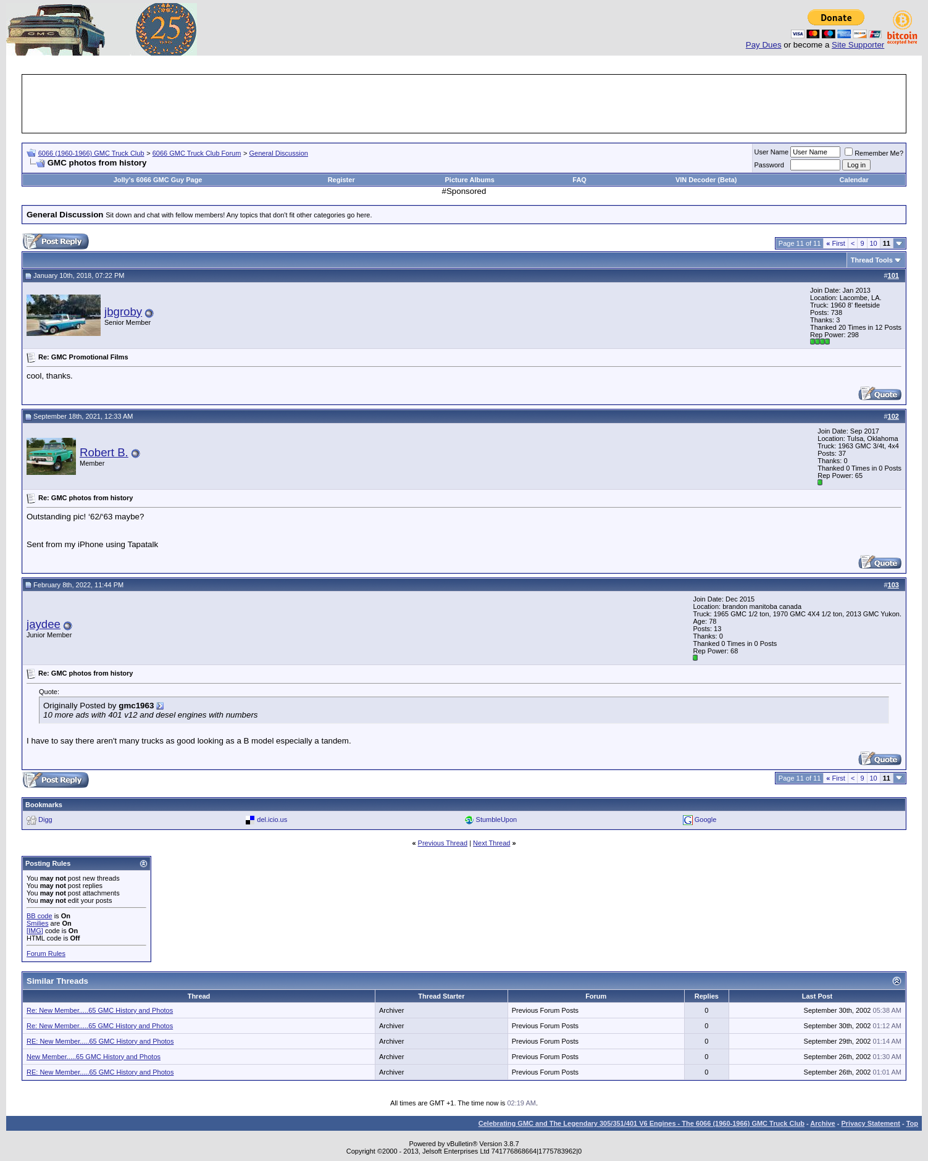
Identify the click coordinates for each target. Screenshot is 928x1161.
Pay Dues (764, 44)
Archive (822, 1123)
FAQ (579, 179)
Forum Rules (46, 953)
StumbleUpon (496, 819)
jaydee (44, 624)
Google (705, 819)
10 (873, 243)
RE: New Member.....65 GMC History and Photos (100, 1041)
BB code (39, 916)
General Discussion (278, 153)
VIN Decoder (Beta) (706, 179)
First (835, 243)
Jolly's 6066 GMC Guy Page (158, 179)
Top (912, 1123)
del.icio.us (272, 819)
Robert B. (104, 452)
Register (341, 179)
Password (769, 165)
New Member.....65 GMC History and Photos (94, 1056)
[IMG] (35, 930)
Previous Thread (443, 843)
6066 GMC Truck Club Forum (197, 153)
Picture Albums (470, 179)
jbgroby (123, 311)
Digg (45, 819)
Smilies (37, 923)
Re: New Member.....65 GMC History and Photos (100, 1010)
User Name (772, 152)
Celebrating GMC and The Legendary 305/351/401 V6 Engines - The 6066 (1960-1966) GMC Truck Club (642, 1123)
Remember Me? (874, 153)
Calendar (854, 179)
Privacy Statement (870, 1123)
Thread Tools (872, 260)
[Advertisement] (464, 104)
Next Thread (491, 843)
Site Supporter (858, 44)
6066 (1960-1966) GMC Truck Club (91, 153)
